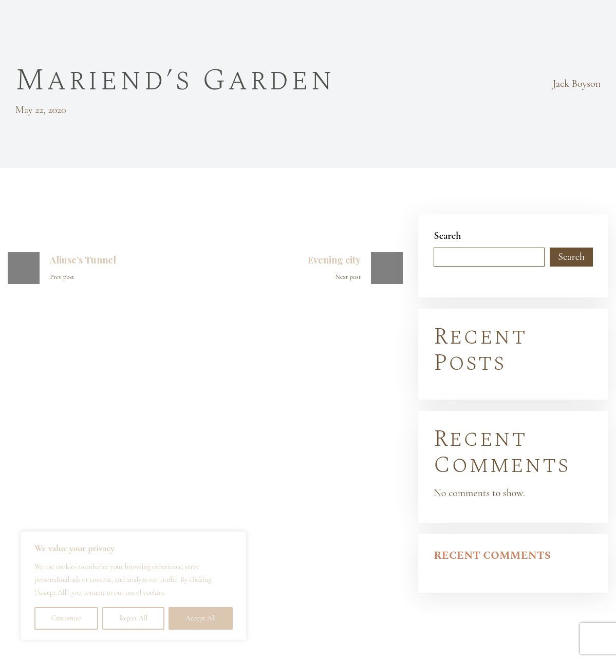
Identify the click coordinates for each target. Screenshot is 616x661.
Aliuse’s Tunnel (83, 260)
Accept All (200, 618)
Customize (66, 618)
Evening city (334, 260)
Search (447, 236)
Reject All (133, 618)
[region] (134, 585)
